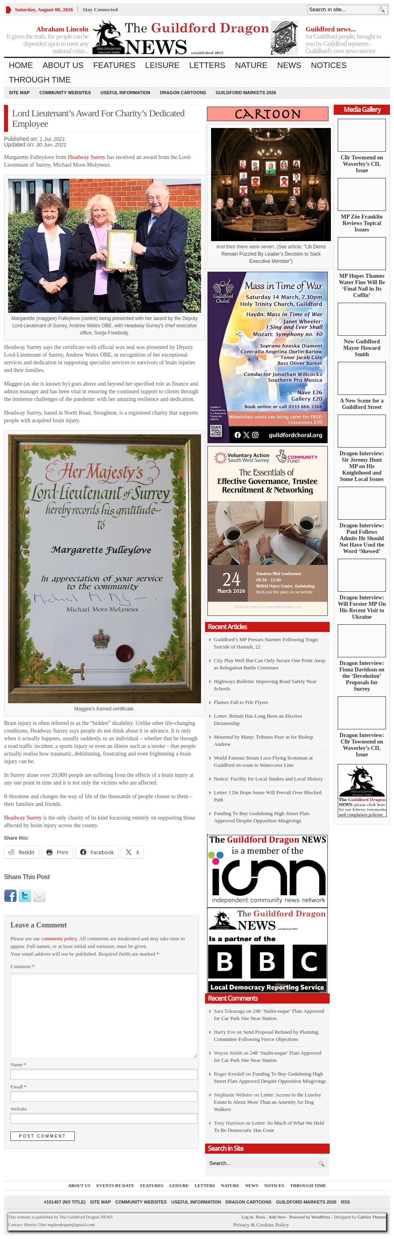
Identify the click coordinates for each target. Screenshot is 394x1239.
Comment (22, 966)
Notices (329, 65)
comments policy (59, 938)
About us (63, 65)
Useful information (125, 92)
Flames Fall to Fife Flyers (241, 702)
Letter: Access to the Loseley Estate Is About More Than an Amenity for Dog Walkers (267, 1102)
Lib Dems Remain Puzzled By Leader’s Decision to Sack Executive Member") (273, 254)
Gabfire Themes (371, 1216)
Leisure (162, 65)
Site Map (19, 92)
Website (18, 1109)
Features (114, 65)
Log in (247, 1216)
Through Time (40, 79)
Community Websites (65, 92)
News (289, 65)
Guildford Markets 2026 (245, 92)
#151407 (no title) (64, 1202)
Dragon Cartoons (183, 92)
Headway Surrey (87, 157)
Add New (277, 1216)
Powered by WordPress (309, 1216)
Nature (251, 65)
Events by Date (115, 1185)
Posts (260, 1216)
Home (21, 65)
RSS (345, 1202)
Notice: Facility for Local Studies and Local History (268, 779)
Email (18, 1087)
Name (18, 1065)
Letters (207, 65)
